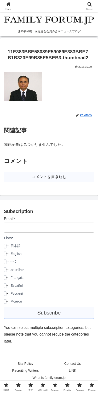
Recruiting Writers (25, 370)
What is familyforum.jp (49, 378)
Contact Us (72, 363)
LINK (72, 370)
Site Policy (25, 363)
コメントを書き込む (49, 177)
